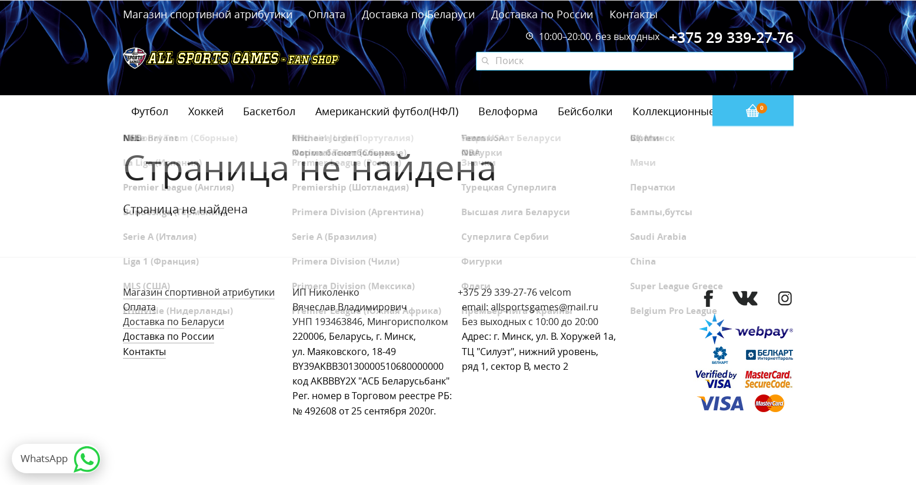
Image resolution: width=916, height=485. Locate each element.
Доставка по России (542, 14)
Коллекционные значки (693, 111)
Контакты (633, 14)
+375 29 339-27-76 (497, 292)
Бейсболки (585, 111)
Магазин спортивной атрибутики (209, 14)
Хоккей (206, 111)
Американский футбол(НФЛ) (386, 111)
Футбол (149, 111)
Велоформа (508, 111)
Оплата (326, 14)
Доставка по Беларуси (418, 14)
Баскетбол (269, 111)
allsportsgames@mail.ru (544, 307)
